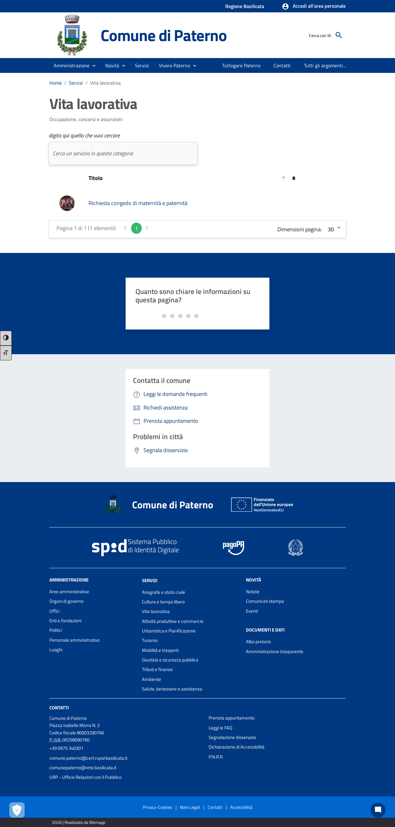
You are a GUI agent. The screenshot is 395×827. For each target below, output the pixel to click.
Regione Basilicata (244, 6)
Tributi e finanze (157, 669)
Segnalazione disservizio (232, 737)
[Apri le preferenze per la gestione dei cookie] (17, 810)
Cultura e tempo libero (163, 601)
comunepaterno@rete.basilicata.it (82, 767)
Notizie (253, 591)
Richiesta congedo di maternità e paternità (138, 203)
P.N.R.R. (216, 756)
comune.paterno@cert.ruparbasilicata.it (88, 758)
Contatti (59, 707)
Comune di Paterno (164, 35)
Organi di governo (66, 601)
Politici (55, 630)
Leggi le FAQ (220, 727)
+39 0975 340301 (66, 748)
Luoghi (55, 649)
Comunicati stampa (265, 601)
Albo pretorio (258, 641)
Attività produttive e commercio (172, 621)
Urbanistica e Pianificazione (169, 630)
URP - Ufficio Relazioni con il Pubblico (85, 777)
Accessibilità (241, 807)
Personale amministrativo (74, 640)
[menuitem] (241, 65)
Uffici (54, 611)
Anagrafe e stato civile (163, 592)
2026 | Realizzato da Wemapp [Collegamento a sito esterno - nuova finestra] (78, 822)
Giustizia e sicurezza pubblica (170, 659)
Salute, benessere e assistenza (172, 688)
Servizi (76, 82)
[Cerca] (339, 35)
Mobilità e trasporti (160, 650)
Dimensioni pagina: (299, 229)
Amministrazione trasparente (274, 651)
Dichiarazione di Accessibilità (236, 746)
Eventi (252, 611)
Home (55, 82)
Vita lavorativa (105, 82)
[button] (314, 6)
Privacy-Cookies (157, 807)
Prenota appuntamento (232, 717)
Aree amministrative (69, 591)
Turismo (150, 640)
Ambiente (151, 679)
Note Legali (190, 807)
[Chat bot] (378, 810)
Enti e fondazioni (65, 620)
